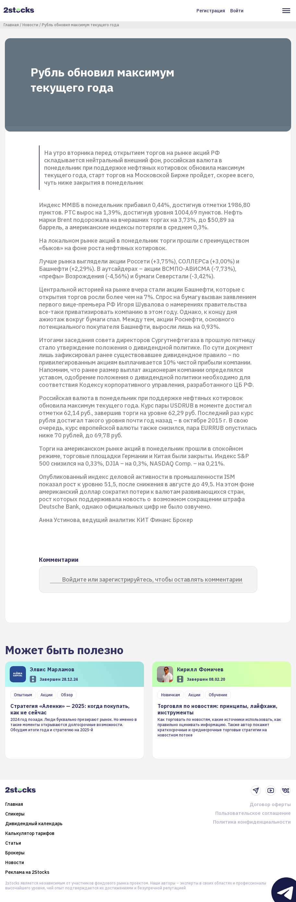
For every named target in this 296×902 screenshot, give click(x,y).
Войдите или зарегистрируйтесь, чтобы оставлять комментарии (152, 579)
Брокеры (15, 853)
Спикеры (15, 814)
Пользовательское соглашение (253, 813)
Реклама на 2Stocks (27, 872)
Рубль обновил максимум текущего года (80, 24)
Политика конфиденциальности (252, 822)
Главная (11, 24)
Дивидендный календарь (34, 824)
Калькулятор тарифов (29, 833)
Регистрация (210, 11)
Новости (30, 24)
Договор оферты (270, 804)
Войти (236, 11)
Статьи (13, 843)
